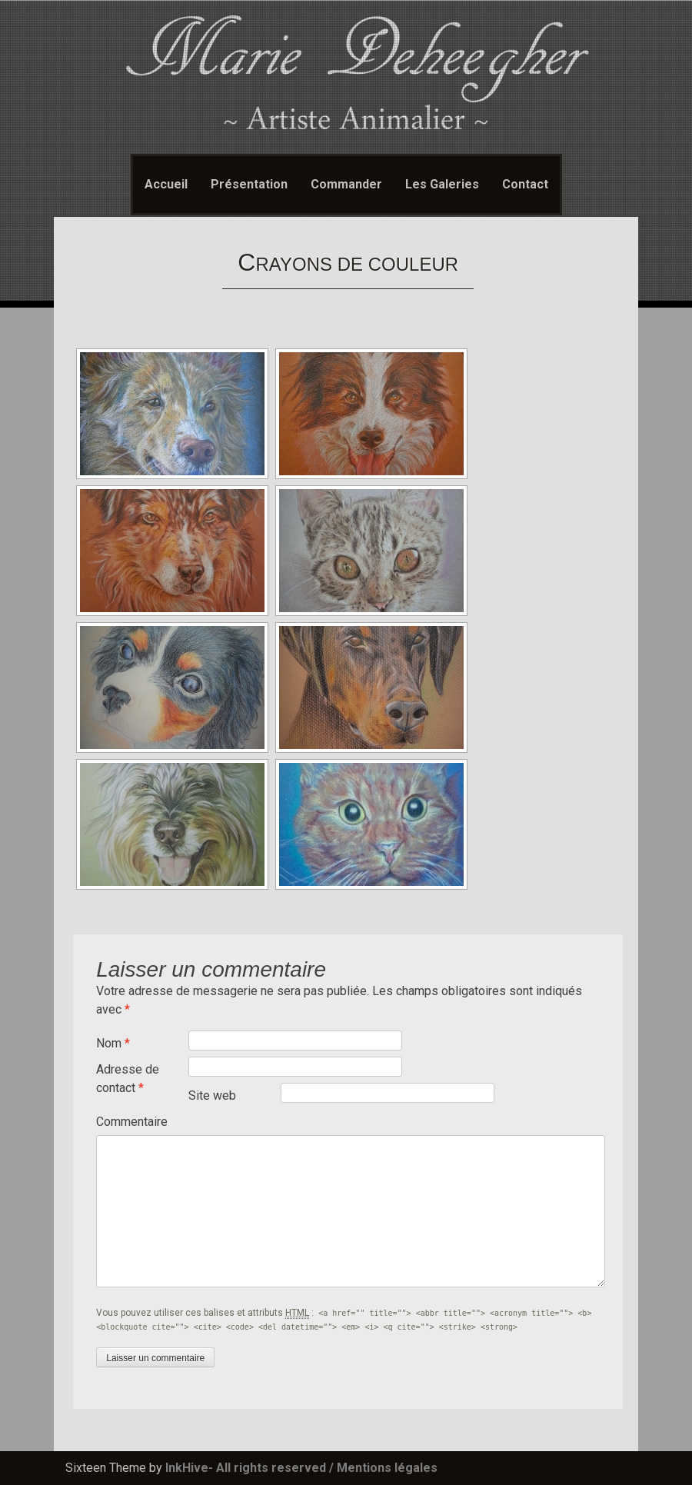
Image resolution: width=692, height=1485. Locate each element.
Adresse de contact (127, 1078)
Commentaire (132, 1121)
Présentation (249, 184)
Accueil (166, 184)
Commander (346, 184)
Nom (113, 1043)
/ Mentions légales (383, 1467)
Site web (212, 1095)
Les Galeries (442, 184)
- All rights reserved (267, 1467)
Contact (525, 184)
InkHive (186, 1467)
